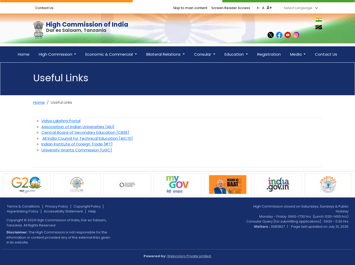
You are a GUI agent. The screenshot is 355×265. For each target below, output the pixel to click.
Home (23, 54)
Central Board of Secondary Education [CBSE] (85, 132)
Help (92, 211)
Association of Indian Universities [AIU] (77, 126)
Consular (203, 54)
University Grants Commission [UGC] (76, 150)
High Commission (56, 54)
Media (296, 54)
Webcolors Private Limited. (189, 256)
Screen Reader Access (230, 7)
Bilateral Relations (164, 54)
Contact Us (44, 7)
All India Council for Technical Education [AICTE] (87, 138)
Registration (269, 54)
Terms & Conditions (23, 206)
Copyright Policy (87, 206)
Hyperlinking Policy (22, 211)
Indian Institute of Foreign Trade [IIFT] (77, 144)
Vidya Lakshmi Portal (60, 120)
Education (235, 54)
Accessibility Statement (63, 211)
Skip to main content (190, 7)
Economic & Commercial (109, 54)
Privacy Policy (56, 206)
